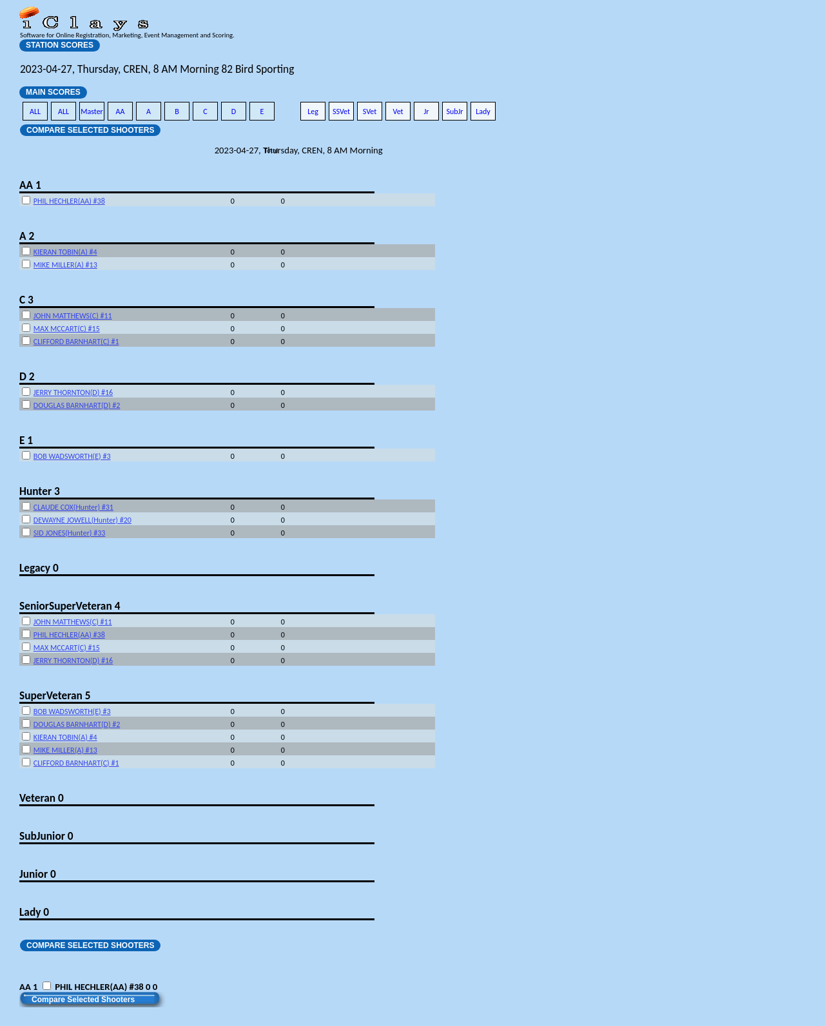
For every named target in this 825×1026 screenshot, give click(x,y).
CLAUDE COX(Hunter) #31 (73, 507)
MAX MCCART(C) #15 (67, 328)
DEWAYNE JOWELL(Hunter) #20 (82, 520)
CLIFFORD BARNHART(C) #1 (76, 341)
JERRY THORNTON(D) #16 (73, 392)
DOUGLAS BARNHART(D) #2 (77, 405)
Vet (398, 111)
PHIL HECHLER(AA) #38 (69, 201)
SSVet (341, 111)
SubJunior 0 (46, 836)
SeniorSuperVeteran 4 (69, 606)
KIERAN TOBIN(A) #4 (65, 251)
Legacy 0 (39, 568)
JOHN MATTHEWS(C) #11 (73, 315)
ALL (35, 111)
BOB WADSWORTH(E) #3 (72, 456)
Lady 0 (34, 912)
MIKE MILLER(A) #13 (65, 264)
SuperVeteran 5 (54, 695)
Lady (483, 111)
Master (92, 111)
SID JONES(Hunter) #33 (70, 532)
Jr (426, 111)
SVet (370, 111)
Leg (312, 111)
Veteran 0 (41, 798)
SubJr (454, 111)
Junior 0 (37, 874)
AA (120, 111)
